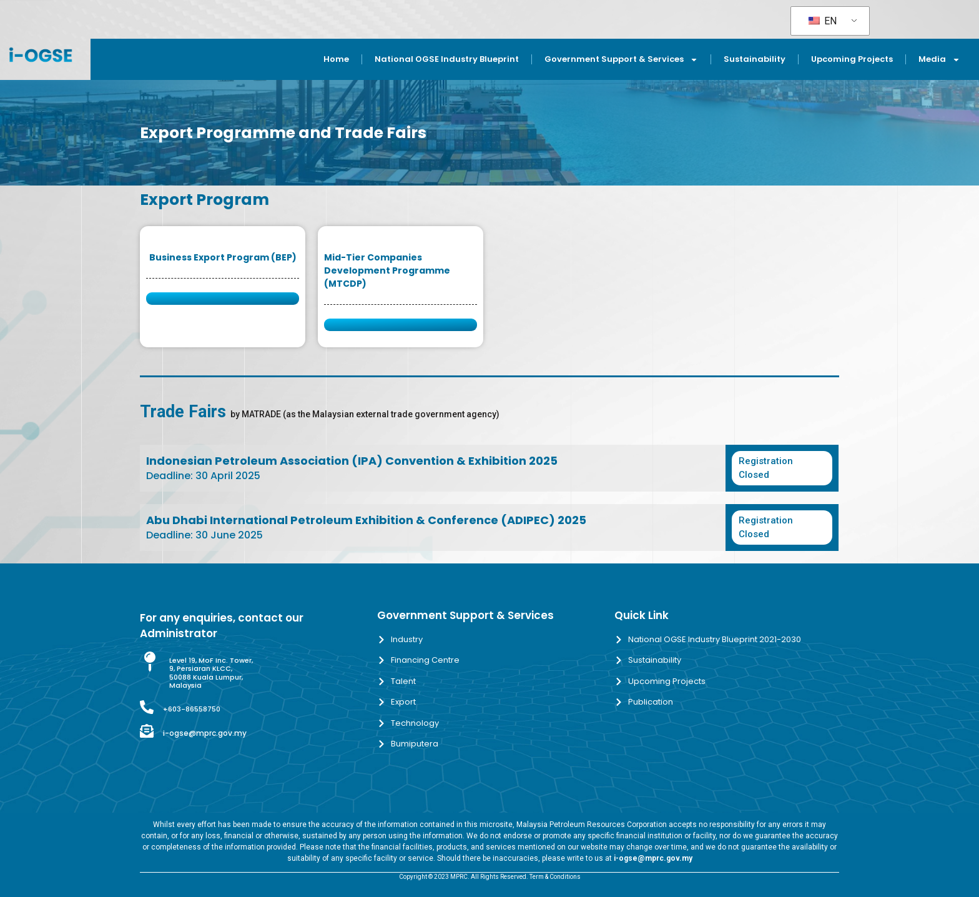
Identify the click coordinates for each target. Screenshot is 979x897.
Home (336, 59)
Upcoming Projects (852, 59)
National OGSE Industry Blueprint (447, 59)
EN (823, 21)
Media (939, 59)
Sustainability (754, 59)
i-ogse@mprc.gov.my (205, 733)
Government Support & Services (621, 59)
